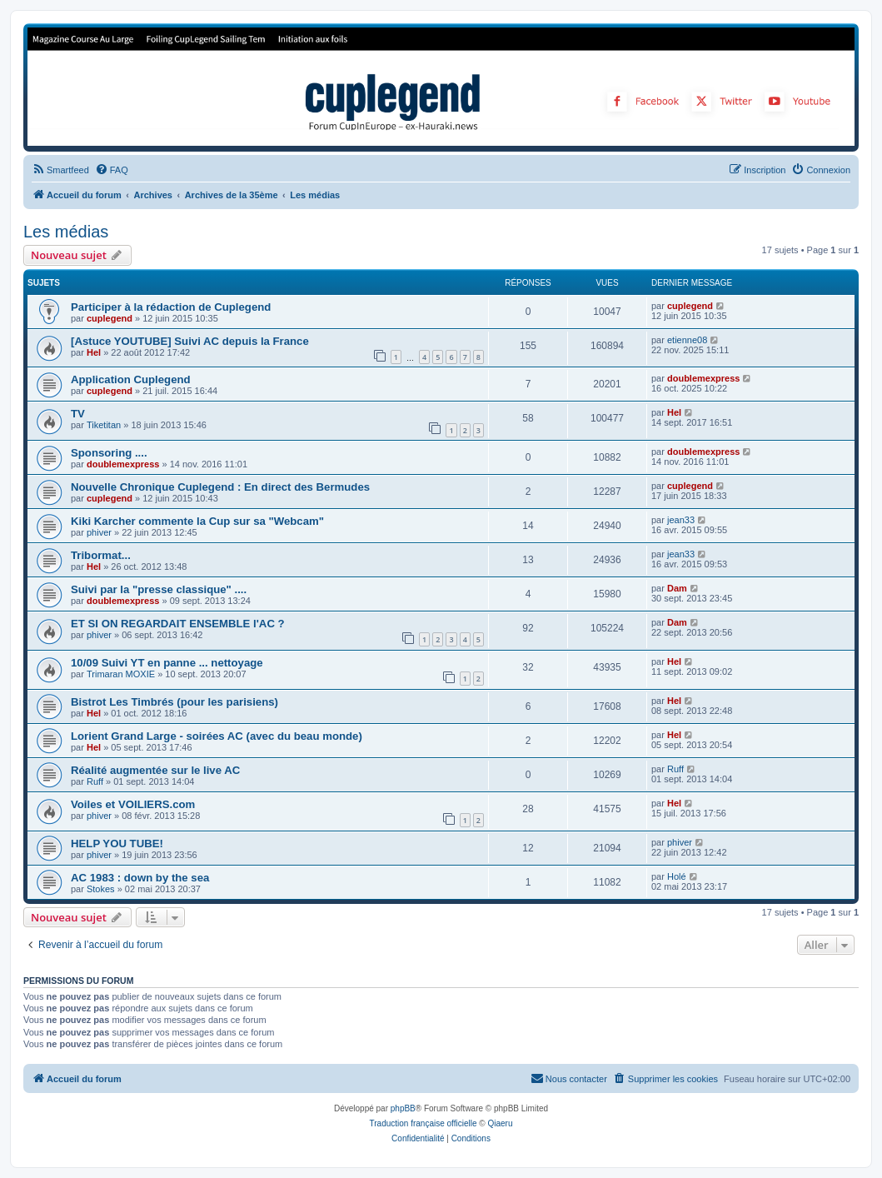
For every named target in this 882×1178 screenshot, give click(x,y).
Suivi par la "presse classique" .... (159, 589)
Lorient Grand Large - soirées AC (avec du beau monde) (216, 736)
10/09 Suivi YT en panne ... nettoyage (167, 662)
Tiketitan (104, 425)
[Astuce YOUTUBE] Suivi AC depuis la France (190, 341)
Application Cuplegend (131, 379)
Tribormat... (101, 555)
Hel (94, 352)
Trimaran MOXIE (121, 674)
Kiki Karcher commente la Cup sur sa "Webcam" (197, 521)
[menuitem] (60, 170)
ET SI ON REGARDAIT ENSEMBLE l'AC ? (178, 623)
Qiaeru (499, 1123)
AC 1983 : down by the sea (140, 877)
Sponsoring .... (109, 453)
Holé (676, 876)
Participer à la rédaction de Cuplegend (171, 307)
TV (78, 413)
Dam (677, 588)
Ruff (95, 781)
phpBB (403, 1108)
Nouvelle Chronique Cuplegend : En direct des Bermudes (220, 487)
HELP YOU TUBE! (117, 843)
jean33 (681, 520)
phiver (99, 532)
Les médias (65, 231)
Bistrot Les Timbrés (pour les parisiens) (174, 702)
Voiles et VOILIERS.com (133, 804)
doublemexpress (703, 378)
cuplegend (109, 318)
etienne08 (687, 340)
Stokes (101, 889)
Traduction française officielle (423, 1123)
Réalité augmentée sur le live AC (155, 770)
